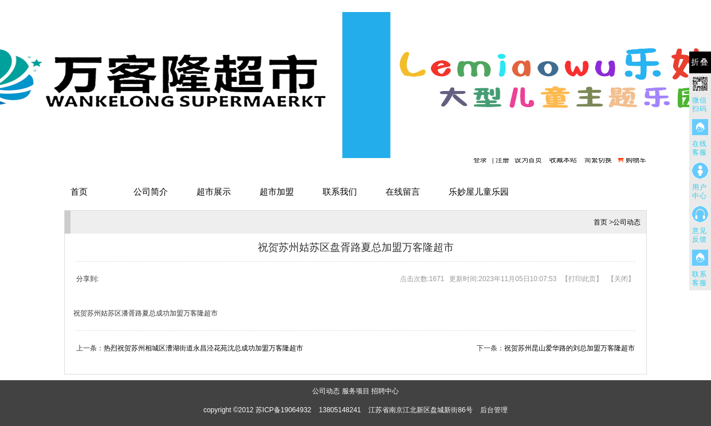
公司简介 (150, 191)
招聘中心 (385, 391)
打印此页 (582, 279)
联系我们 (340, 191)
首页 (79, 191)
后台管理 (494, 410)
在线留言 (403, 191)
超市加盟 (277, 191)
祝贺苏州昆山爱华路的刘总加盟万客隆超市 (569, 348)
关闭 (621, 279)
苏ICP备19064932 (283, 410)
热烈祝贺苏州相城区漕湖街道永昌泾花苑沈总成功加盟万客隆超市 (203, 348)
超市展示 (214, 191)
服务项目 (356, 391)
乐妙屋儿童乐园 (479, 191)
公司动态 (627, 222)
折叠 (700, 62)
